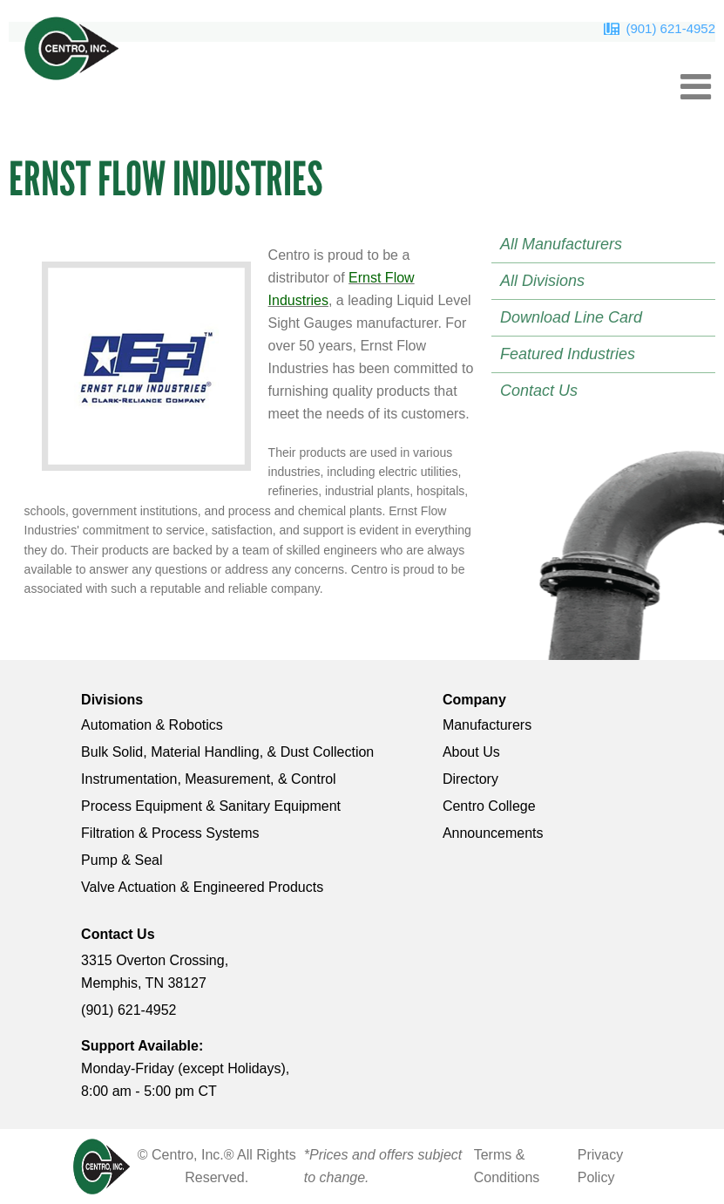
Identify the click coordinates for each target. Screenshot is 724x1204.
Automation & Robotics (152, 725)
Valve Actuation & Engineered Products (202, 887)
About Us (471, 752)
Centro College (489, 806)
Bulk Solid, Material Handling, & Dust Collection (227, 752)
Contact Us (539, 390)
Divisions (112, 699)
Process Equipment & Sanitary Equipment (211, 806)
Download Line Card (571, 317)
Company (474, 699)
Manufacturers (487, 725)
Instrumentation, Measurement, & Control (208, 779)
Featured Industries (567, 354)
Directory (470, 779)
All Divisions (542, 280)
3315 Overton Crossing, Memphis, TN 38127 (154, 971)
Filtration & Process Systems (170, 833)
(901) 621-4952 (670, 28)
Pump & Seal (121, 860)
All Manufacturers (561, 244)
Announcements (493, 833)
